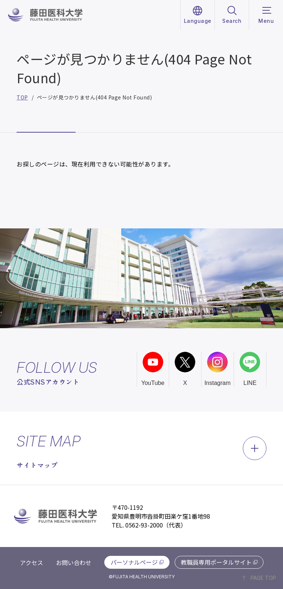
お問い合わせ (73, 562)
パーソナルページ (134, 562)
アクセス (31, 562)
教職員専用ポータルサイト (216, 562)
